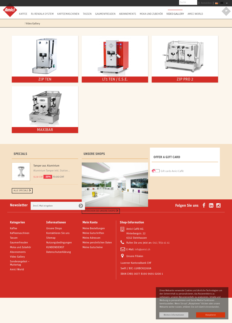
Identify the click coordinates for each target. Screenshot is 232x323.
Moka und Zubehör (151, 14)
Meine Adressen (91, 263)
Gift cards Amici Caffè (172, 170)
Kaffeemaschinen (68, 14)
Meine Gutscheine (92, 272)
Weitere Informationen (174, 315)
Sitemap (50, 263)
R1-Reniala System (42, 14)
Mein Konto (90, 247)
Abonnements (127, 14)
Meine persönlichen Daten (97, 268)
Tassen (87, 14)
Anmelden (207, 3)
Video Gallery (175, 14)
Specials (20, 154)
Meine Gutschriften (93, 258)
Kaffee (23, 14)
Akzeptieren (210, 315)
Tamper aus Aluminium (46, 165)
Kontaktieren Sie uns (58, 258)
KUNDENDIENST (55, 272)
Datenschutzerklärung (58, 277)
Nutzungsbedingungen (59, 268)
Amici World (195, 14)
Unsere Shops (94, 154)
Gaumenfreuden (105, 14)
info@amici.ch (142, 275)
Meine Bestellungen (93, 253)
